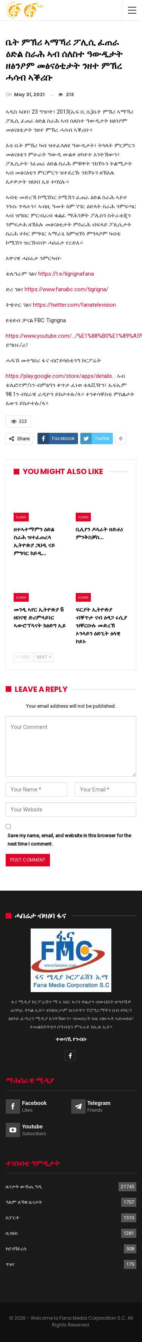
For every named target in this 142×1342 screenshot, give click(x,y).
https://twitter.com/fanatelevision (74, 304)
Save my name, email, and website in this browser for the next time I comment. (69, 840)
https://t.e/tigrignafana (66, 273)
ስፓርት (12, 1217)
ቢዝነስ (21, 517)
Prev (23, 657)
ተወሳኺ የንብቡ (71, 1039)
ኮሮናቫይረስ (16, 1248)
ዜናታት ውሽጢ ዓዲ (24, 1186)
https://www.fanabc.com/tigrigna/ (66, 289)
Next (44, 657)
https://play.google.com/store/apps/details (59, 376)
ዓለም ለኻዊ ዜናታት (24, 1202)
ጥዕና (10, 1264)
